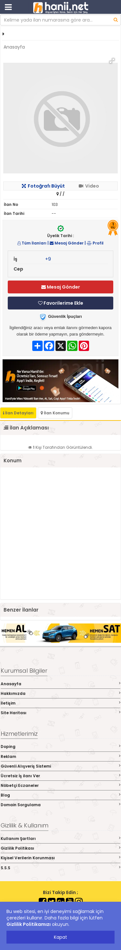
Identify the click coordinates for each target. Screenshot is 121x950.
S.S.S (60, 868)
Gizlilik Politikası (60, 848)
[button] (112, 61)
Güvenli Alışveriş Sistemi (60, 766)
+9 (48, 259)
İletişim (60, 703)
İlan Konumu (55, 413)
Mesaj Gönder (67, 243)
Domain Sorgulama (60, 804)
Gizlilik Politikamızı (28, 924)
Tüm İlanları (31, 243)
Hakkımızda (60, 693)
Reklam (60, 756)
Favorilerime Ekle (60, 303)
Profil (95, 243)
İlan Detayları (18, 413)
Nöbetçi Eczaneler (60, 785)
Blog (60, 795)
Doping (60, 746)
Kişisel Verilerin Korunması (60, 858)
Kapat (60, 937)
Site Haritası (60, 712)
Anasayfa (14, 47)
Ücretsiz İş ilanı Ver (60, 776)
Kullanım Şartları (60, 838)
